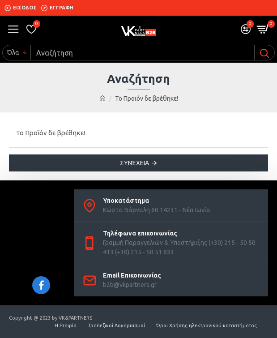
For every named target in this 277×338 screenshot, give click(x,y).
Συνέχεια (134, 163)
